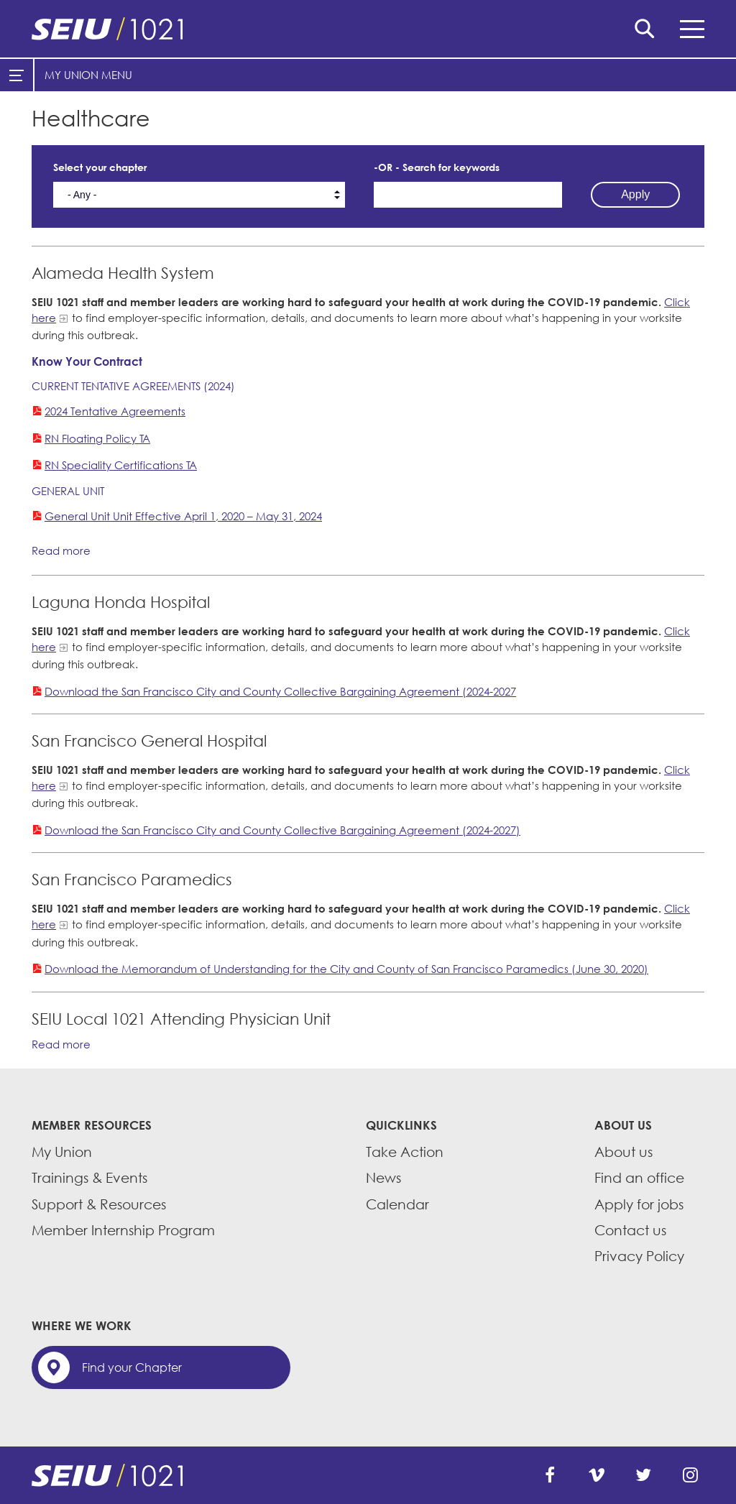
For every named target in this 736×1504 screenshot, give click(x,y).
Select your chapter (100, 167)
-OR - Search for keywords (437, 167)
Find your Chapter (132, 1367)
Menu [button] (692, 29)
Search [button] (644, 28)
